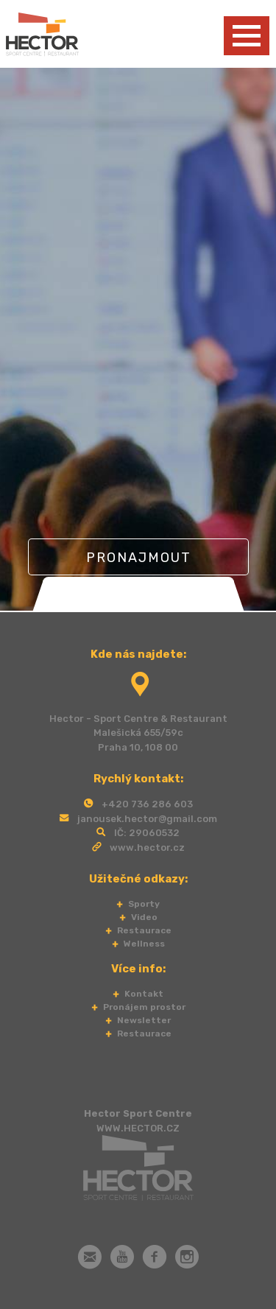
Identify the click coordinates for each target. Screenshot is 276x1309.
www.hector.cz (147, 847)
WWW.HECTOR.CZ (138, 1128)
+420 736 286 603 (147, 804)
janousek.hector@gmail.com (147, 818)
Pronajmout (138, 558)
